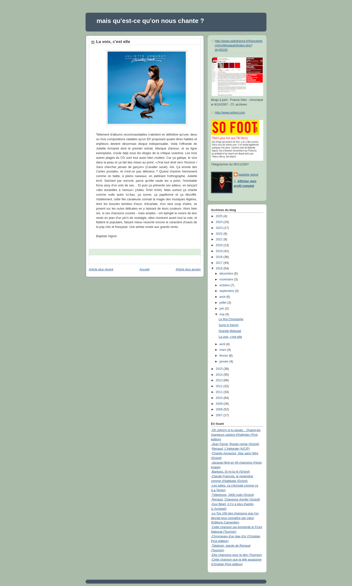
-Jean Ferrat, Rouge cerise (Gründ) (235, 444)
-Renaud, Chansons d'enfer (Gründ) (235, 499)
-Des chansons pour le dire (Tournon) (236, 555)
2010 (220, 398)
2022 (220, 233)
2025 (220, 216)
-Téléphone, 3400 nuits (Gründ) (232, 495)
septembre (227, 291)
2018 (220, 257)
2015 (220, 369)
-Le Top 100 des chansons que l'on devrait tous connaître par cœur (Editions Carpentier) (235, 518)
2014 (220, 374)
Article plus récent (101, 269)
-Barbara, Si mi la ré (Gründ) (230, 471)
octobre (225, 285)
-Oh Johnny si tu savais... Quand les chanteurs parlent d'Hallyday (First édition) (236, 434)
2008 (220, 409)
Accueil (145, 269)
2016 (220, 268)
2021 (220, 239)
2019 (220, 251)
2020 (220, 245)
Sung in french (229, 325)
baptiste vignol (248, 174)
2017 (220, 263)
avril (223, 344)
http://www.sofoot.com (230, 112)
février (224, 355)
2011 (220, 392)
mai (222, 314)
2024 (220, 222)
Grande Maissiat (230, 331)
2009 (220, 403)
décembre (227, 273)
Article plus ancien (188, 269)
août (223, 296)
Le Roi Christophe (231, 319)
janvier (225, 361)
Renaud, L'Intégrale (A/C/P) (231, 448)
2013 (220, 380)
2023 (220, 228)
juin (222, 308)
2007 (220, 415)
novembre (227, 279)
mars (223, 350)
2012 (220, 386)
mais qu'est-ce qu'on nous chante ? (150, 20)
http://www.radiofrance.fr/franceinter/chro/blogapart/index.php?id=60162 (239, 45)
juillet (223, 302)
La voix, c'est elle (113, 41)
